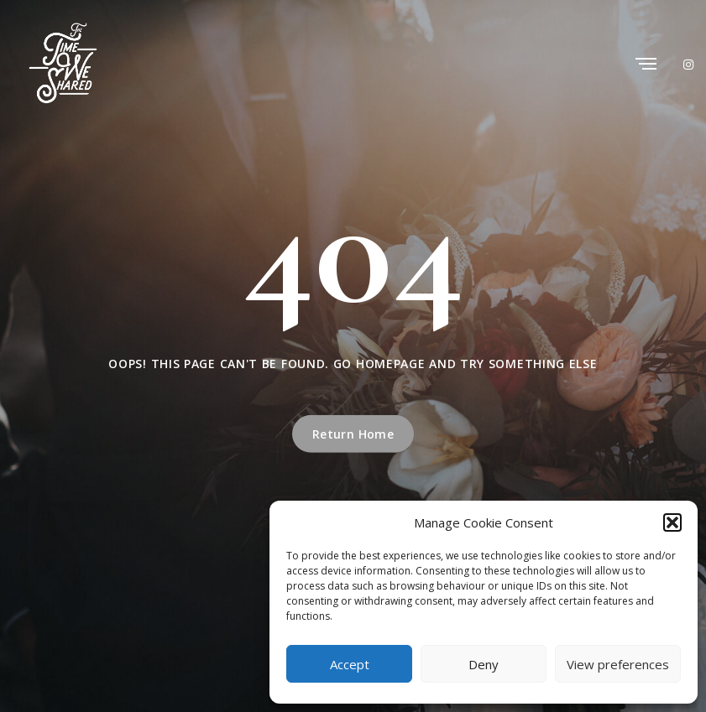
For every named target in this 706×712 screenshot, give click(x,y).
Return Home (353, 434)
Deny (483, 664)
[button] (672, 522)
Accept (349, 664)
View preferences (618, 664)
